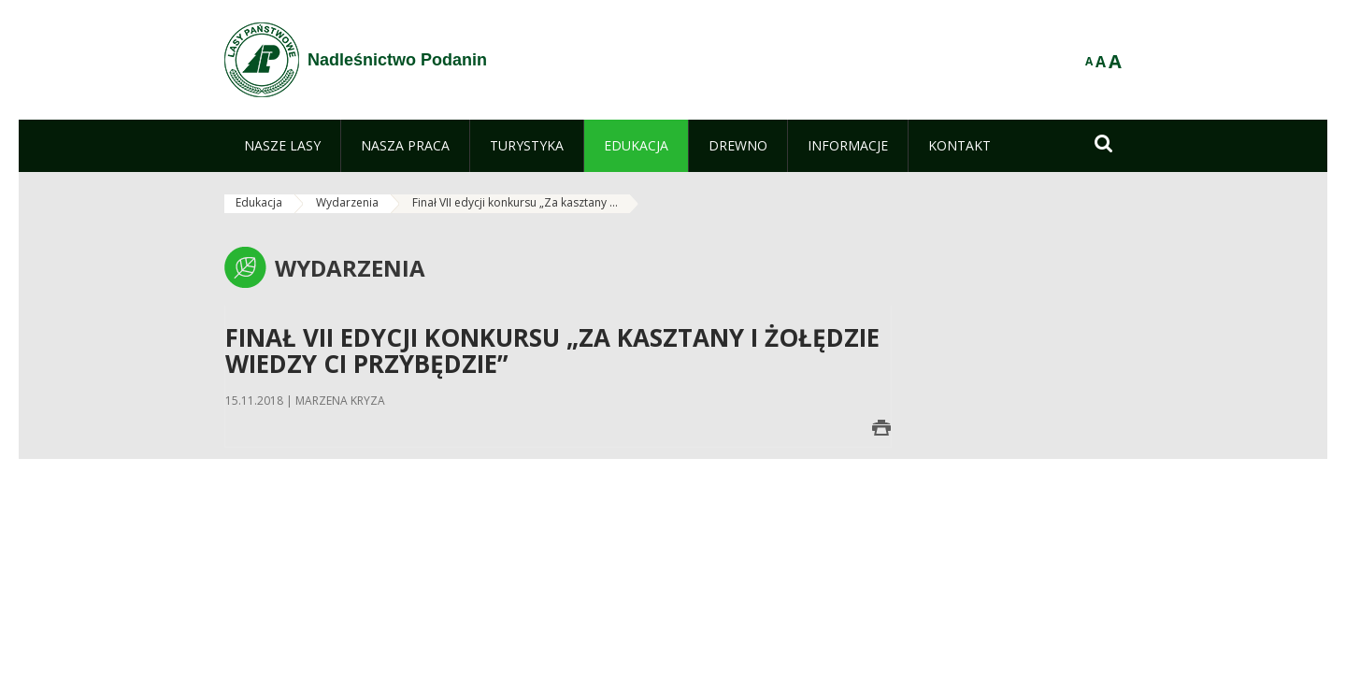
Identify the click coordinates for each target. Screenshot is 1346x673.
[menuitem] (282, 146)
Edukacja (259, 202)
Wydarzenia (347, 202)
